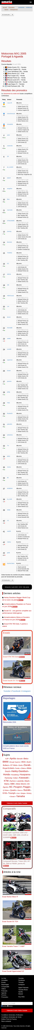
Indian (15, 778)
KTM (6, 781)
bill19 (8, 456)
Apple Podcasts (23, 987)
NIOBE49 (9, 488)
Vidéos (3, 989)
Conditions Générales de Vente (11, 1017)
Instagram (26, 691)
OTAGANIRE (10, 220)
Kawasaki (23, 777)
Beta (26, 758)
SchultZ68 (10, 124)
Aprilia (13, 758)
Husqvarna (25, 774)
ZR (8, 156)
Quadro (13, 790)
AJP (7, 759)
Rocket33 (9, 413)
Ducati (27, 765)
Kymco (13, 781)
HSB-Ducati (10, 295)
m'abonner (29, 7)
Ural (18, 793)
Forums (3, 995)
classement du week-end (11, 93)
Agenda (3, 993)
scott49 (9, 349)
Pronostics (4, 997)
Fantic (17, 768)
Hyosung (8, 778)
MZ (10, 787)
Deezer (20, 994)
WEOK (9, 274)
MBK (12, 784)
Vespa (23, 793)
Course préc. (6, 14)
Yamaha (20, 796)
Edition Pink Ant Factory (9, 1019)
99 (8, 477)
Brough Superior (15, 762)
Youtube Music (23, 989)
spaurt (9, 178)
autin (8, 135)
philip (8, 392)
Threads (21, 982)
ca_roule (9, 499)
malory (9, 542)
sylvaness (10, 435)
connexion (21, 7)
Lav (8, 306)
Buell (28, 762)
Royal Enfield (8, 768)
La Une (3, 978)
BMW (5, 761)
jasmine (9, 381)
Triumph (11, 793)
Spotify (20, 992)
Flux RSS (21, 997)
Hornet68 (9, 328)
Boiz (8, 199)
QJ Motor (6, 790)
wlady (8, 510)
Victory (29, 793)
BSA (24, 762)
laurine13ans (10, 563)
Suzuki (26, 790)
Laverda (20, 781)
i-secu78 (9, 103)
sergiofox (9, 188)
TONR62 (9, 253)
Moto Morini (21, 784)
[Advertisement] (17, 34)
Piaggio (26, 787)
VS (8, 520)
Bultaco (6, 765)
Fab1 (8, 402)
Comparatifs (9, 808)
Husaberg (15, 775)
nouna (9, 467)
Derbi (20, 765)
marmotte (9, 210)
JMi (8, 285)
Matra (6, 784)
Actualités (4, 980)
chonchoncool (11, 113)
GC (8, 263)
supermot (9, 360)
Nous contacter (6, 1021)
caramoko (10, 145)
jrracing (9, 231)
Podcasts (4, 991)
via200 (9, 531)
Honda (6, 774)
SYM (5, 793)
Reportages (9, 698)
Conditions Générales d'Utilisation (12, 1015)
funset (9, 370)
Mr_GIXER (10, 167)
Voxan (12, 796)
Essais (6, 632)
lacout (8, 317)
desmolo (9, 242)
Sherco (19, 790)
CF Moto (13, 765)
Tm (8, 445)
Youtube (6, 691)
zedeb (9, 338)
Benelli (19, 759)
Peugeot (18, 787)
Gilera (23, 768)
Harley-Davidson (19, 771)
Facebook (16, 691)
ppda (8, 552)
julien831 (9, 424)
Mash (27, 781)
